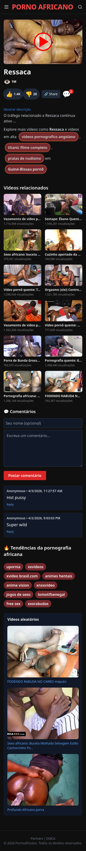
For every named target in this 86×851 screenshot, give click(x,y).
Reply (10, 504)
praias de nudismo (24, 158)
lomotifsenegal (51, 594)
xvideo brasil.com (22, 576)
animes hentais (58, 576)
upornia (13, 566)
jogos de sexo (18, 594)
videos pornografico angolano (48, 136)
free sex (13, 603)
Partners (37, 838)
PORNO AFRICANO (42, 7)
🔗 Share (51, 94)
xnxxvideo (45, 585)
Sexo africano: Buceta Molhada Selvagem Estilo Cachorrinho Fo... (42, 745)
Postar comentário (25, 475)
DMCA (50, 838)
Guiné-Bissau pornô (26, 169)
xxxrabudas (38, 603)
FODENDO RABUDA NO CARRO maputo (37, 681)
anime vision (17, 585)
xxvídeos (35, 566)
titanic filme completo (27, 147)
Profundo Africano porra (25, 809)
